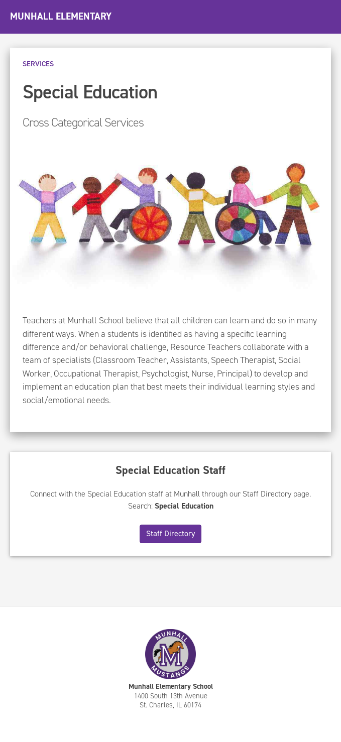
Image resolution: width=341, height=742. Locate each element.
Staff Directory (170, 533)
